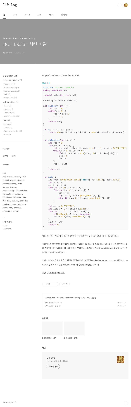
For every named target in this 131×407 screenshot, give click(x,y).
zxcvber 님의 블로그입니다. (58, 359)
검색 (120, 5)
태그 (51, 14)
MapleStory (7, 176)
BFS (4, 200)
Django (5, 187)
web (24, 197)
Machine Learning (12, 91)
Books (7, 124)
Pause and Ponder (13, 131)
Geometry (9, 112)
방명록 (64, 14)
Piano (7, 134)
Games (8, 127)
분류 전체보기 (10, 75)
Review (15, 211)
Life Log (10, 5)
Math (27, 14)
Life (39, 14)
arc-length (7, 194)
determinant (17, 194)
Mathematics (10, 102)
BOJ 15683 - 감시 (52, 300)
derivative (22, 204)
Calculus (8, 109)
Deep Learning (8, 190)
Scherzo (13, 187)
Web (7, 94)
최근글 (5, 156)
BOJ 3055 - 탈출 (51, 304)
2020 (21, 200)
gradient (6, 204)
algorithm (21, 180)
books (5, 207)
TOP (126, 402)
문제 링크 (46, 83)
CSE (15, 14)
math (20, 183)
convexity (17, 176)
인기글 (13, 156)
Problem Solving (72, 296)
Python (13, 180)
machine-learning (9, 183)
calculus (15, 200)
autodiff (6, 180)
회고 (24, 176)
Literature (17, 197)
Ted (26, 200)
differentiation (21, 190)
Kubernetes (10, 97)
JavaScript (7, 211)
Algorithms (9, 84)
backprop (18, 207)
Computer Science (54, 296)
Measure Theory (11, 116)
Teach (7, 105)
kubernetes (7, 197)
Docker (14, 204)
